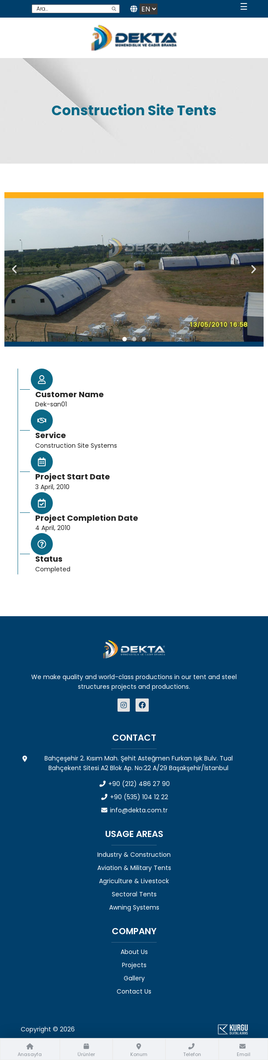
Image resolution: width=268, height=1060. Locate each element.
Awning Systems (134, 907)
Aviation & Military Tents (134, 867)
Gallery (134, 978)
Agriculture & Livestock (134, 881)
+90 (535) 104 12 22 (134, 797)
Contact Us (134, 991)
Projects (134, 965)
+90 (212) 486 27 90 (134, 783)
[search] (113, 8)
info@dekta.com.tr (134, 810)
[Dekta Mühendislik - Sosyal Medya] (125, 705)
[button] (14, 269)
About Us (134, 951)
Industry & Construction (134, 854)
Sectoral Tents (134, 894)
